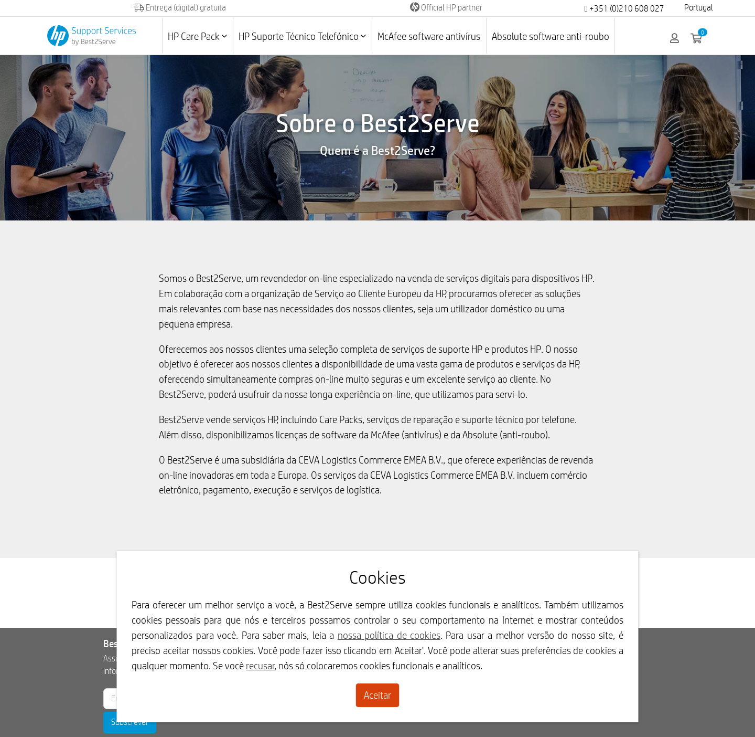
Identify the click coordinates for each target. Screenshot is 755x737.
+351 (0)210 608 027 (624, 8)
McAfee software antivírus (429, 36)
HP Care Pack (197, 36)
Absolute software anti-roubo (550, 36)
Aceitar (377, 695)
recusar (260, 665)
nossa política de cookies (389, 635)
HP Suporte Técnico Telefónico (302, 36)
